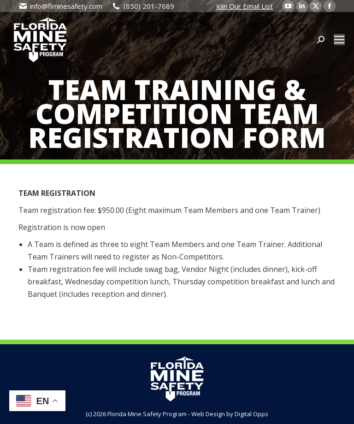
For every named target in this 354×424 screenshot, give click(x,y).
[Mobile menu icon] (339, 39)
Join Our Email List (244, 6)
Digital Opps (251, 414)
